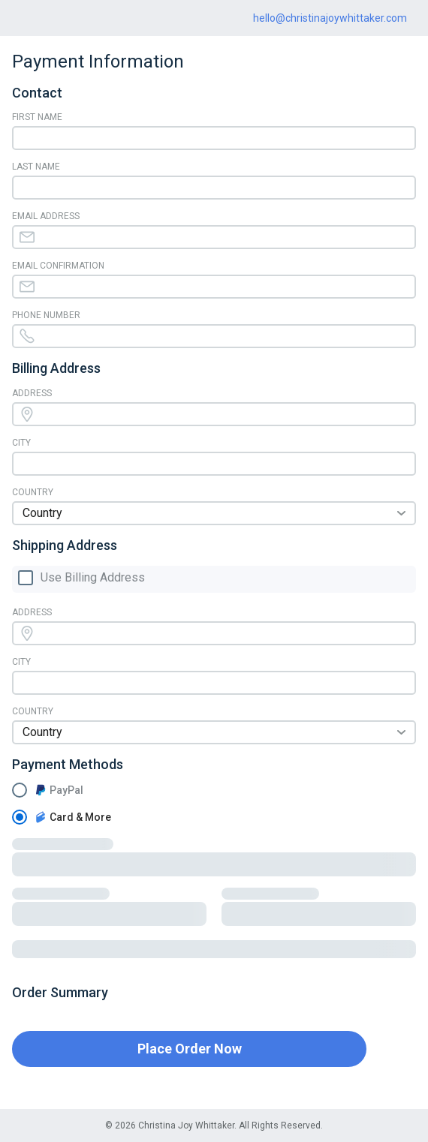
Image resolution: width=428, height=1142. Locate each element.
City (21, 442)
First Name (37, 117)
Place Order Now (189, 1048)
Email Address (46, 216)
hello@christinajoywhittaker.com (330, 18)
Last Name (36, 166)
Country (32, 492)
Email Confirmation (58, 265)
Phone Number (46, 315)
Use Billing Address (93, 578)
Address (32, 393)
